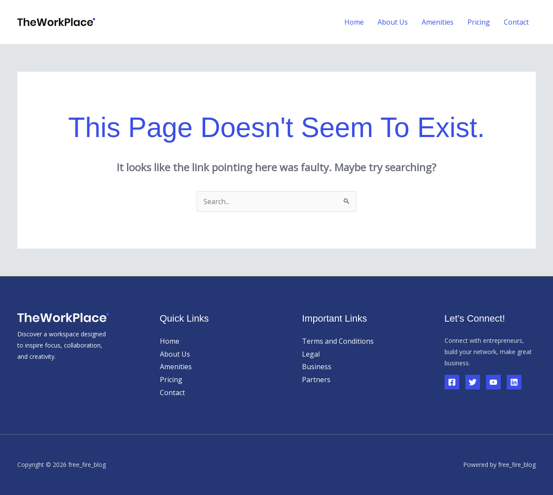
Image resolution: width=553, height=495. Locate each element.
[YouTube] (493, 382)
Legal (311, 354)
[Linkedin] (514, 382)
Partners (316, 379)
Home (354, 22)
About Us (393, 22)
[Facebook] (452, 382)
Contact (516, 22)
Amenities (438, 22)
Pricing (478, 22)
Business (316, 366)
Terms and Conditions (338, 341)
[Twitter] (472, 382)
